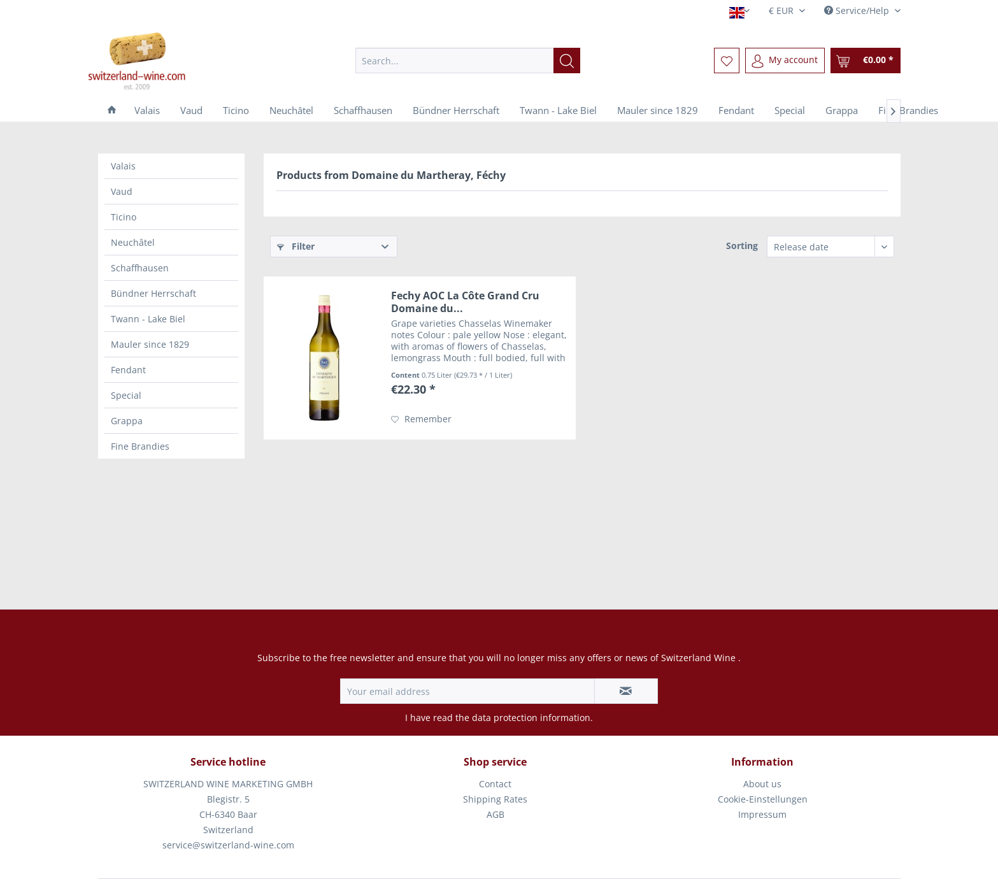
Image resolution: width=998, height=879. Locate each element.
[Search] (566, 60)
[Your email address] (467, 691)
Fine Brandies (140, 446)
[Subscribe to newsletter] (626, 691)
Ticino (123, 217)
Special (126, 395)
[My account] (785, 60)
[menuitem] (467, 60)
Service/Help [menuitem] (858, 10)
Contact (495, 784)
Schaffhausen (140, 268)
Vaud (121, 191)
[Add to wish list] (421, 419)
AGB (495, 814)
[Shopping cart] (865, 60)
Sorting (742, 245)
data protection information (531, 717)
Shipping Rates (495, 799)
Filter (296, 246)
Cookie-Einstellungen (763, 799)
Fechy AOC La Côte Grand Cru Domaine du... (465, 302)
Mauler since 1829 (150, 344)
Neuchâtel (133, 242)
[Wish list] (726, 60)
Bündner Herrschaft (153, 293)
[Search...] (467, 60)
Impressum (762, 814)
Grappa (127, 421)
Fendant (128, 370)
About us (762, 784)
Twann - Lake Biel (148, 319)
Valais (123, 166)
